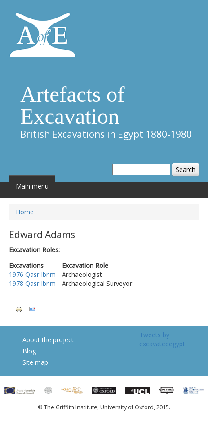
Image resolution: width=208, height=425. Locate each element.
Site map (35, 362)
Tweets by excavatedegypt (162, 339)
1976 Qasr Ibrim (32, 274)
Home (25, 212)
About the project (48, 339)
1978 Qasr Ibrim (32, 283)
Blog (29, 351)
